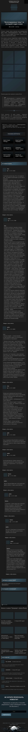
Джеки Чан (15, 127)
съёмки (23, 127)
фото (4, 128)
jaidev (5, 481)
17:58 (15, 220)
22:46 (14, 388)
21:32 (14, 455)
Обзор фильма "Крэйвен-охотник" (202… (18, 686)
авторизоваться (5, 584)
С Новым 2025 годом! (16, 669)
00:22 (14, 329)
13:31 (14, 170)
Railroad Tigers (10, 127)
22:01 (15, 475)
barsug (17, 26)
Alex (5, 225)
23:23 (14, 434)
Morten (6, 501)
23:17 (17, 543)
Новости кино (12, 124)
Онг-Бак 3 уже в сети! (16, 661)
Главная (5, 124)
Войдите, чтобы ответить (7, 214)
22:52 (16, 495)
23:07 (17, 521)
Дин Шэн (20, 127)
